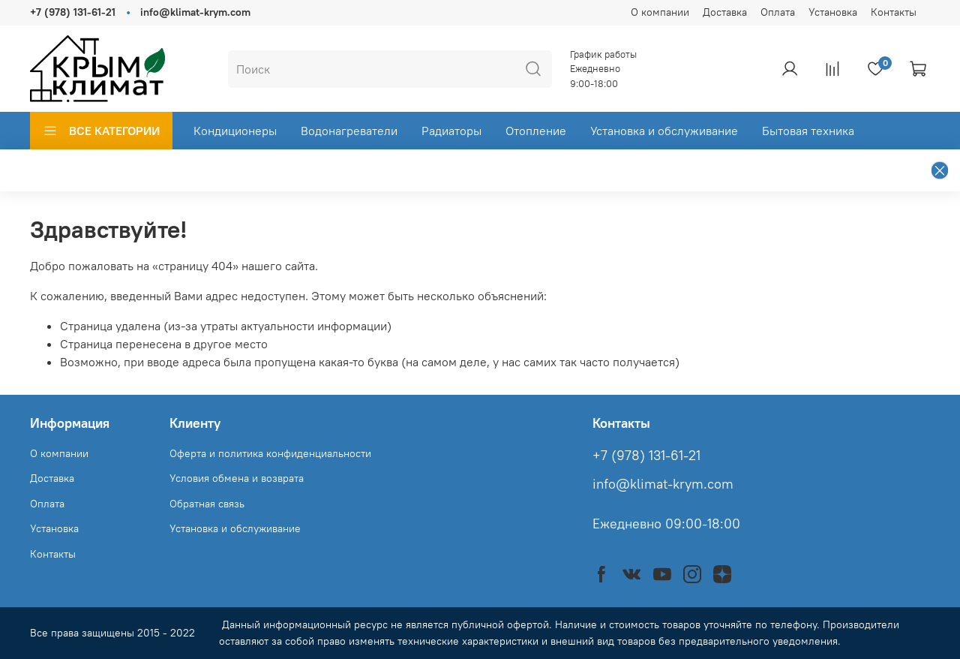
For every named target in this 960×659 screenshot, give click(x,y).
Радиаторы (452, 130)
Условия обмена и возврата (237, 478)
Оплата (777, 12)
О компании (660, 12)
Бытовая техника (808, 130)
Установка (832, 12)
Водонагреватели (349, 130)
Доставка (725, 12)
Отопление (536, 130)
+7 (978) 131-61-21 (73, 12)
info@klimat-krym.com (195, 12)
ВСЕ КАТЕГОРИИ (101, 130)
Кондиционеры (235, 130)
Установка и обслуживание (664, 130)
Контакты (893, 12)
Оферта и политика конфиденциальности (270, 453)
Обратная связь (207, 503)
